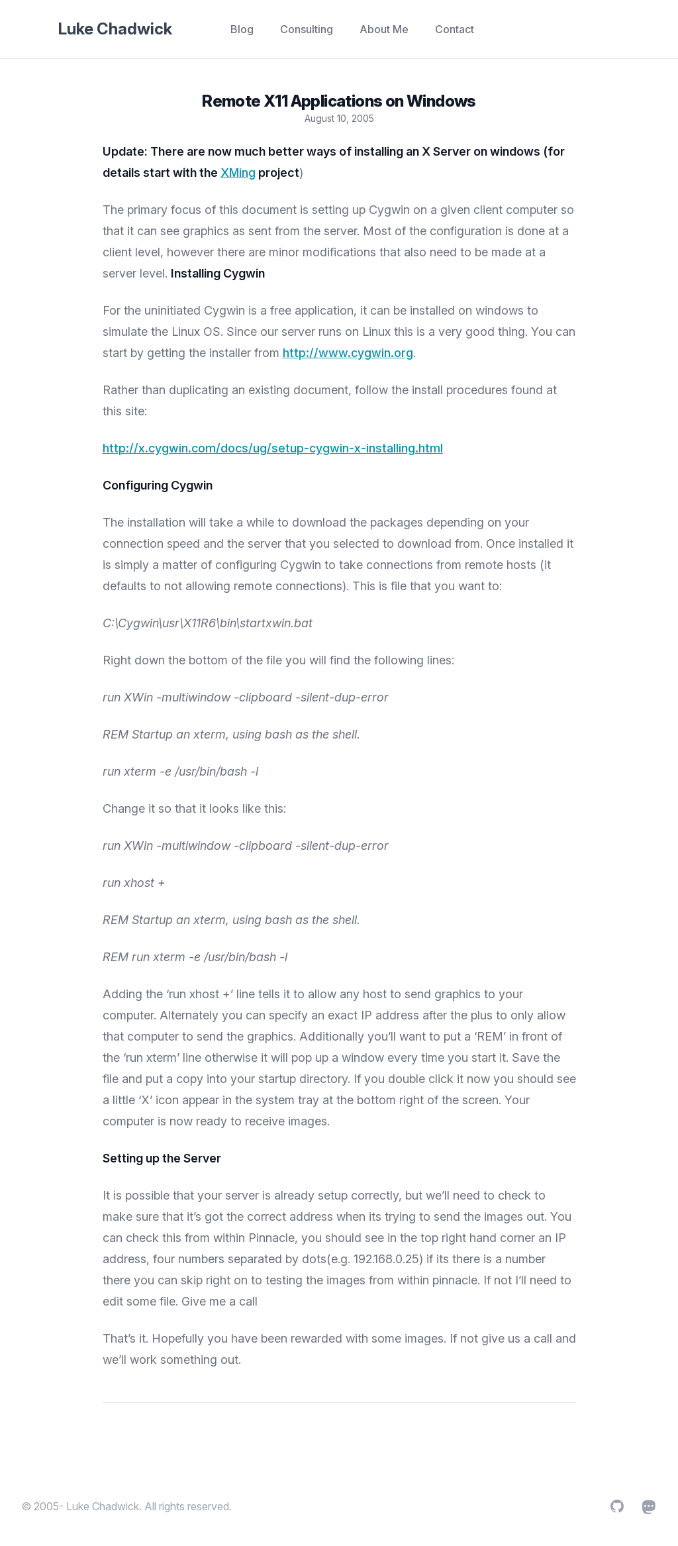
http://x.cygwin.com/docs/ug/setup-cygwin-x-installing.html (273, 448)
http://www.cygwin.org (348, 353)
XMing (238, 173)
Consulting (306, 29)
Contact (454, 29)
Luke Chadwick (115, 28)
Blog (242, 29)
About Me (384, 29)
